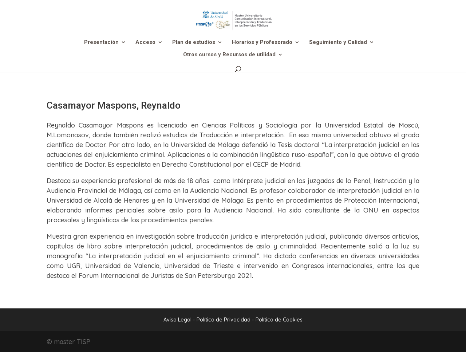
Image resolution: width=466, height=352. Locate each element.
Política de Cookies (279, 319)
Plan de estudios (193, 42)
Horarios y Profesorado (262, 42)
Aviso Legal (177, 319)
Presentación (101, 42)
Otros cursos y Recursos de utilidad (229, 55)
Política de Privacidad (224, 319)
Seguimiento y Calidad (338, 42)
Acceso (145, 42)
